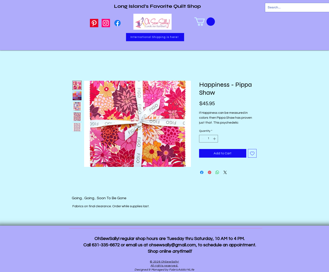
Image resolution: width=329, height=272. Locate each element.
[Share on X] (225, 172)
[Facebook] (117, 23)
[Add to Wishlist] (252, 153)
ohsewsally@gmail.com (172, 245)
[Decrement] (202, 138)
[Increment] (214, 138)
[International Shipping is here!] (155, 37)
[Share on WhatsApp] (217, 172)
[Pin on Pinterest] (209, 172)
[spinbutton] (208, 138)
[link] (204, 21)
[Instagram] (106, 23)
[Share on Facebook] (201, 172)
